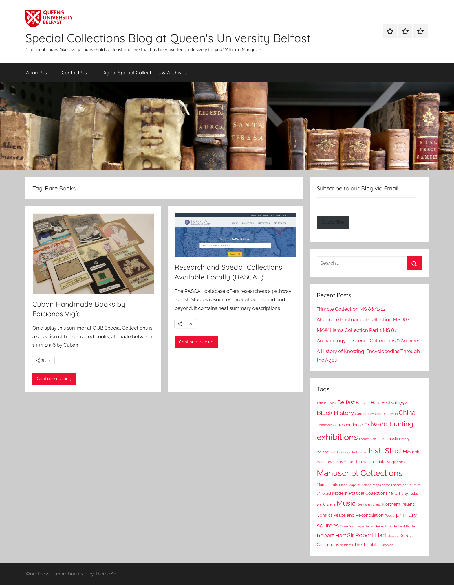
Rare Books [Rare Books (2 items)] (384, 526)
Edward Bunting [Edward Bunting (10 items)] (388, 424)
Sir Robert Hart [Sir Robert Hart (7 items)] (367, 535)
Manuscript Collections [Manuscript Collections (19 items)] (359, 473)
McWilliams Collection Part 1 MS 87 (357, 330)
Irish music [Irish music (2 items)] (359, 452)
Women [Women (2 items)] (387, 545)
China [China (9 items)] (407, 412)
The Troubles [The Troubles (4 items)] (367, 544)
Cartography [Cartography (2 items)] (364, 413)
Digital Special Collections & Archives (144, 72)
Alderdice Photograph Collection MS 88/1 (364, 319)
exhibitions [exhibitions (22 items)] (337, 437)
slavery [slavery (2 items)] (393, 536)
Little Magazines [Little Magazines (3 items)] (391, 462)
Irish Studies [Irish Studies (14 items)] (390, 450)
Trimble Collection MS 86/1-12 (351, 309)
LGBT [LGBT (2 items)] (351, 462)
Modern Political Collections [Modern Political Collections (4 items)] (360, 493)
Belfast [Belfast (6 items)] (346, 402)
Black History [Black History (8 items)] (335, 412)
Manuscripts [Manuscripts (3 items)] (327, 485)
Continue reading (54, 378)
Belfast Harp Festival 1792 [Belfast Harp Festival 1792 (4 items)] (381, 402)
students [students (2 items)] (346, 545)
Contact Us (74, 72)
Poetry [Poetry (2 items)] (390, 515)
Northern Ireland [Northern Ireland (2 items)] (369, 504)
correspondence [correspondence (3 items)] (348, 425)
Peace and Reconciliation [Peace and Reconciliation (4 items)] (358, 515)
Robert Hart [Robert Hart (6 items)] (331, 535)
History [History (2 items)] (404, 439)
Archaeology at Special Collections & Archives (368, 340)
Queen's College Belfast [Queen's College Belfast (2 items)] (357, 526)
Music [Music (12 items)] (346, 503)
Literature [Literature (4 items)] (366, 461)
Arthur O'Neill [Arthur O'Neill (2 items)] (326, 403)
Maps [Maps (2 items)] (343, 485)
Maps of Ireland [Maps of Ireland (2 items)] (359, 485)
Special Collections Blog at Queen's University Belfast (168, 38)
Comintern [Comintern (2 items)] (324, 425)
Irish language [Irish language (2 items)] (340, 452)
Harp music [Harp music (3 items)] (388, 439)
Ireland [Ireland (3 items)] (323, 452)
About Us (36, 72)
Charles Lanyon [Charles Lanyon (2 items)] (386, 413)
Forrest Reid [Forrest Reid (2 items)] (368, 439)
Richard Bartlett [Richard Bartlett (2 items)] (405, 526)
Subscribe (333, 222)
